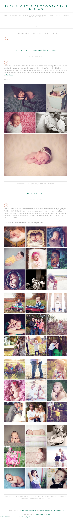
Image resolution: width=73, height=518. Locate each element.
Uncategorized (35, 499)
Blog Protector (39, 514)
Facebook (9, 75)
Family (34, 184)
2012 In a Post (36, 193)
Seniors (62, 496)
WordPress (57, 510)
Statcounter (4, 517)
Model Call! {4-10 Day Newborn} (36, 50)
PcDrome (48, 514)
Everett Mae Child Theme (28, 510)
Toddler (24, 499)
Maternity (42, 184)
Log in (64, 510)
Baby (29, 184)
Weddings (46, 499)
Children (24, 496)
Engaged (32, 496)
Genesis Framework (45, 510)
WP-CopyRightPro (26, 517)
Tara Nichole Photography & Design (36, 7)
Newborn (50, 184)
